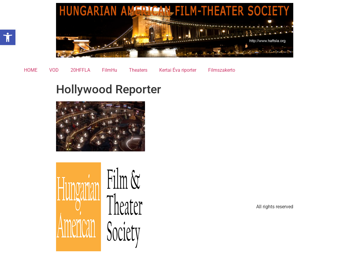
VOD (54, 70)
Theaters (138, 70)
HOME (30, 70)
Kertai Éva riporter (177, 70)
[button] (7, 37)
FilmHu (109, 70)
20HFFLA (80, 70)
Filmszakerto (221, 70)
